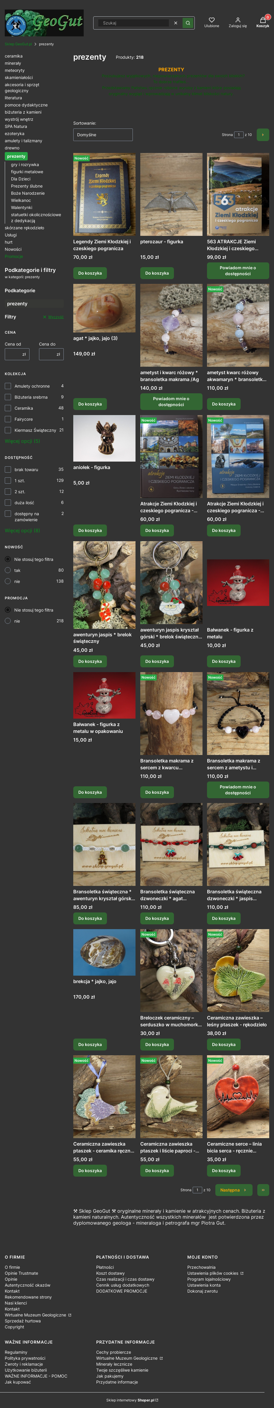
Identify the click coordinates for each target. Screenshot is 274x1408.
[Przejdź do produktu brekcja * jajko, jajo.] (104, 952)
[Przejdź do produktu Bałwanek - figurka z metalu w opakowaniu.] (104, 695)
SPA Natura (16, 126)
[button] (188, 23)
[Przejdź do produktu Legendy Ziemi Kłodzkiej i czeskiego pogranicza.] (104, 194)
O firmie (12, 1267)
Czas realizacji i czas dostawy (125, 1279)
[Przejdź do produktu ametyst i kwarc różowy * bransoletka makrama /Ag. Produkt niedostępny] (171, 325)
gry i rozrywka (25, 164)
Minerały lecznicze (114, 1364)
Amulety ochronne (32, 386)
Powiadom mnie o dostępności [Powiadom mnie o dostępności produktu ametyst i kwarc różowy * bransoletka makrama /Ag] (171, 401)
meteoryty (15, 70)
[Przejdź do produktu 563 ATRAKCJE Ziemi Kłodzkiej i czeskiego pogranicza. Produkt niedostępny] (238, 194)
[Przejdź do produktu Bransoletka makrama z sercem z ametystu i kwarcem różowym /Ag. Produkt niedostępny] (238, 713)
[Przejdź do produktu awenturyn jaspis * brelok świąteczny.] (104, 585)
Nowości (13, 249)
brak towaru (26, 469)
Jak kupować (18, 1381)
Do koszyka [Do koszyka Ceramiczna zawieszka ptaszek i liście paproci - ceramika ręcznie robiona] (157, 1170)
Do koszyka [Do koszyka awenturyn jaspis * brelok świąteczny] (90, 661)
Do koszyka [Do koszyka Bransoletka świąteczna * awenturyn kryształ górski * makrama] (90, 918)
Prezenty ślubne (27, 185)
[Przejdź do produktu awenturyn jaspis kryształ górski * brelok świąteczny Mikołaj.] (171, 582)
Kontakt (12, 1290)
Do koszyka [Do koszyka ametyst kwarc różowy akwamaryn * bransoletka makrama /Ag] (224, 404)
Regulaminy (16, 1352)
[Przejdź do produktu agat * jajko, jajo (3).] (104, 308)
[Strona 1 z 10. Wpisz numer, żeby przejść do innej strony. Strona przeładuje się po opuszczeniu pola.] (239, 134)
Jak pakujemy (110, 1375)
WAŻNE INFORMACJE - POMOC (36, 1375)
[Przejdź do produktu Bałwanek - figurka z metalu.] (238, 582)
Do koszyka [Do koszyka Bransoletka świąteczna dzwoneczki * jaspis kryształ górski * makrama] (224, 918)
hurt (9, 242)
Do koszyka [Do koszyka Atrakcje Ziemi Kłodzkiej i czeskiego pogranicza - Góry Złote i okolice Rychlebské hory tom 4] (157, 530)
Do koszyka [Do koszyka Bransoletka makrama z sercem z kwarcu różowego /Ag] (157, 792)
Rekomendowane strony (28, 1296)
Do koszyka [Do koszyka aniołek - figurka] (90, 530)
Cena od (13, 343)
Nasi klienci (16, 1302)
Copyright (14, 1326)
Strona (227, 134)
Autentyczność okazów (27, 1285)
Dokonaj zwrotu (202, 1290)
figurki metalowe (27, 171)
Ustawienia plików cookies (213, 1273)
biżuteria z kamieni (23, 112)
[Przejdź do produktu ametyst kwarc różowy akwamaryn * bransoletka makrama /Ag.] (238, 325)
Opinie (11, 1279)
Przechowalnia (201, 1267)
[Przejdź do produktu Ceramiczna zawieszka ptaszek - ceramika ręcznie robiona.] (104, 1096)
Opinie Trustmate (21, 1273)
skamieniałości (19, 77)
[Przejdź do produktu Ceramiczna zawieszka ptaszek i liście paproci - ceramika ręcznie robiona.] (171, 1096)
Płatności (105, 1267)
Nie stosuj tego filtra (33, 559)
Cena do (47, 343)
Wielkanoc (21, 200)
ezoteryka (14, 133)
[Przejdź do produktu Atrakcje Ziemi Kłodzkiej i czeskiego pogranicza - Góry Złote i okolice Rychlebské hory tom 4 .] (171, 456)
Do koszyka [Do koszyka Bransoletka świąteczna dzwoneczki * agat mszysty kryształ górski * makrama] (157, 918)
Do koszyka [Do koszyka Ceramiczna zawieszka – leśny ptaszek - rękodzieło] (224, 1044)
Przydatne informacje (117, 1381)
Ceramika (24, 408)
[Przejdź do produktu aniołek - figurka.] (104, 438)
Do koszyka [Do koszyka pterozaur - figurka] (157, 273)
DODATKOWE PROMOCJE (121, 1290)
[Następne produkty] (234, 1190)
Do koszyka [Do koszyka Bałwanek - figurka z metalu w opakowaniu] (90, 792)
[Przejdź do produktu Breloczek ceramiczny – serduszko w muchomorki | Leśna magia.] (171, 970)
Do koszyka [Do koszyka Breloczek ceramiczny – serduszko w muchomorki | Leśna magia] (157, 1044)
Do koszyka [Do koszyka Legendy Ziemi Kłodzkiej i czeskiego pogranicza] (90, 273)
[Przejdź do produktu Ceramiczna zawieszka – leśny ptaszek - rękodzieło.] (238, 970)
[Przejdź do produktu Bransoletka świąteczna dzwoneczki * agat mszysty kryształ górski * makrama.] (171, 844)
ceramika (14, 55)
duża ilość (24, 502)
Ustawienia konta (204, 1285)
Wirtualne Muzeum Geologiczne (36, 1314)
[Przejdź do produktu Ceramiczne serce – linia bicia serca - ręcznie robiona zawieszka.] (238, 1096)
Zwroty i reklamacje (24, 1364)
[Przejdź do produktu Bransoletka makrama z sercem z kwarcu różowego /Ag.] (171, 713)
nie (17, 581)
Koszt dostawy (110, 1273)
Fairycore (24, 419)
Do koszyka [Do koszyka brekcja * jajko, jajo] (90, 1044)
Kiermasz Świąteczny (35, 430)
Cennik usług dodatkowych (122, 1285)
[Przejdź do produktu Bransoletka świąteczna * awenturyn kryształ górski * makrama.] (104, 844)
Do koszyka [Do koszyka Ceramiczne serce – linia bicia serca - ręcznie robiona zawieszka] (224, 1170)
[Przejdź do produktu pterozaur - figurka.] (171, 194)
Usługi (11, 234)
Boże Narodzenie (28, 193)
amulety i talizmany (23, 140)
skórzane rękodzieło (24, 227)
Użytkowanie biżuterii (26, 1370)
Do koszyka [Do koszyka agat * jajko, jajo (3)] (90, 404)
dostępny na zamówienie (27, 516)
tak (17, 570)
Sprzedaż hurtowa (23, 1320)
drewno (12, 147)
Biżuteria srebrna (31, 397)
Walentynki (21, 207)
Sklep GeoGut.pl (18, 44)
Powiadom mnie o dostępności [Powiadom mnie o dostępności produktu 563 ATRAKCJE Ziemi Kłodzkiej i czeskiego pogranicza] (238, 270)
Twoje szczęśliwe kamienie (122, 1370)
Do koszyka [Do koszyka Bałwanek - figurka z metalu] (224, 661)
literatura (13, 97)
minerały (13, 63)
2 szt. (20, 491)
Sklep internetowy (130, 1400)
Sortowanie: (84, 123)
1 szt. (20, 480)
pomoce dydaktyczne (26, 104)
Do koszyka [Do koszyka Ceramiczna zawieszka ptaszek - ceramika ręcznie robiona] (90, 1170)
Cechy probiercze (113, 1352)
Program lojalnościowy (209, 1279)
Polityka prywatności (25, 1358)
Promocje (14, 256)
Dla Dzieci (20, 178)
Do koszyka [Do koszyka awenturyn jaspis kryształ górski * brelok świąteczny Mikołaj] (157, 661)
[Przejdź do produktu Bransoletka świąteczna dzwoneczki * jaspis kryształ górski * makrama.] (238, 844)
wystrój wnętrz (19, 119)
